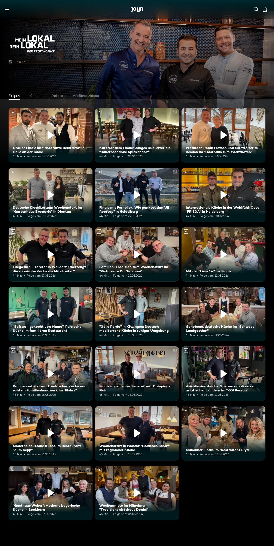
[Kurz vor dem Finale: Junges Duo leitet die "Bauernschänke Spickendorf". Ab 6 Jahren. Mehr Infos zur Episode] (137, 135)
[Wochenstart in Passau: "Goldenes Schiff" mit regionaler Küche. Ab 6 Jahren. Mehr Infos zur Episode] (137, 433)
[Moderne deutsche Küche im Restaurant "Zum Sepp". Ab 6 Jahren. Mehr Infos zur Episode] (50, 433)
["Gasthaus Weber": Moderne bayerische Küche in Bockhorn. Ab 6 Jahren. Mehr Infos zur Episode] (50, 493)
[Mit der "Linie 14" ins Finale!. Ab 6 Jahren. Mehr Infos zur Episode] (223, 254)
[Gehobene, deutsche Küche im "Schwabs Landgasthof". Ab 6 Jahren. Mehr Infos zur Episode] (223, 314)
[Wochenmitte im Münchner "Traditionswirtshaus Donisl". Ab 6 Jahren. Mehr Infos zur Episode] (137, 493)
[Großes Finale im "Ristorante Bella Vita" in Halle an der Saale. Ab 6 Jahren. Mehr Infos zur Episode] (50, 135)
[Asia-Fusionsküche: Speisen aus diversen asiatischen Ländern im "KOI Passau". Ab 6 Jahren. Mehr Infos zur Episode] (223, 373)
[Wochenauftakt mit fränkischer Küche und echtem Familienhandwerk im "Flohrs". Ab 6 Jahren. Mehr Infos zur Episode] (50, 373)
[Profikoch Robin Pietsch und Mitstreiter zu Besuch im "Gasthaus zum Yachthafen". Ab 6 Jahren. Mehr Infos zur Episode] (223, 135)
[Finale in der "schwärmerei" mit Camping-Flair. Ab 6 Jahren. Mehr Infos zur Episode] (137, 373)
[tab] (15, 96)
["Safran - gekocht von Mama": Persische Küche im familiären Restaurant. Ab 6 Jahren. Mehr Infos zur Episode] (50, 314)
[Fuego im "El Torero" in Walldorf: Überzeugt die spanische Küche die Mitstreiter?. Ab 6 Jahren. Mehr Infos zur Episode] (50, 254)
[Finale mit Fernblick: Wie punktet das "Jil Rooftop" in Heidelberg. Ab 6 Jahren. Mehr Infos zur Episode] (137, 195)
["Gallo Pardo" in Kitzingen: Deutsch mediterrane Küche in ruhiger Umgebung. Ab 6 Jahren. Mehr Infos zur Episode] (137, 314)
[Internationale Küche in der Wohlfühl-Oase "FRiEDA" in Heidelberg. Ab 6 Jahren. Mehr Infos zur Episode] (223, 195)
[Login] (265, 9)
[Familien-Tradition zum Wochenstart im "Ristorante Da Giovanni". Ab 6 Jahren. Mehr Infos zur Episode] (137, 254)
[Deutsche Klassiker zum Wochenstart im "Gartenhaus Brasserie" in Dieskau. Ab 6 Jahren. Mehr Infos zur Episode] (50, 195)
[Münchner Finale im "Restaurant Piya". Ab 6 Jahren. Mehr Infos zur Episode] (223, 433)
